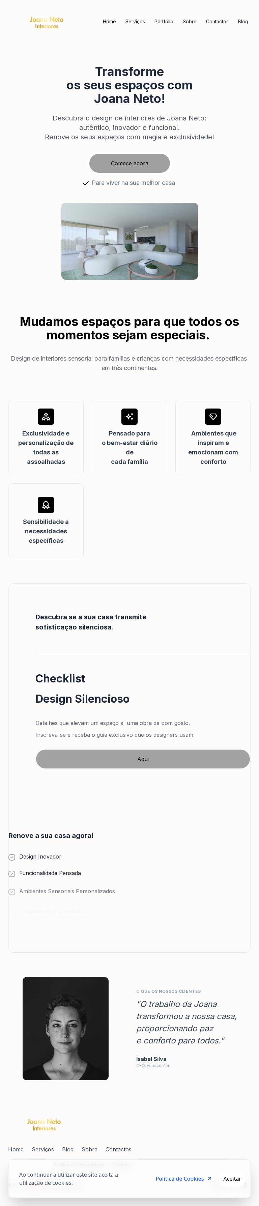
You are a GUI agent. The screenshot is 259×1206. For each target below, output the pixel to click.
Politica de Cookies (184, 1178)
